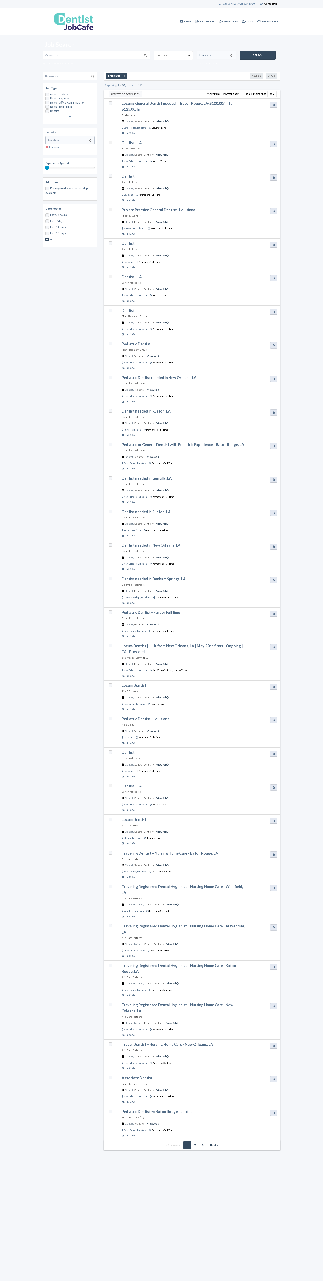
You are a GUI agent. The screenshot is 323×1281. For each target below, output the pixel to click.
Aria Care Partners (132, 858)
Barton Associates (131, 148)
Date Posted (53, 208)
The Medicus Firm (131, 215)
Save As (256, 76)
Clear (271, 76)
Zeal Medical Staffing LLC (135, 657)
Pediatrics (139, 356)
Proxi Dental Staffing (133, 1117)
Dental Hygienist (60, 98)
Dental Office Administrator (67, 102)
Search (258, 55)
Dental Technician (61, 107)
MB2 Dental (128, 724)
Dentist (54, 111)
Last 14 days (58, 227)
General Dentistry (144, 121)
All (51, 239)
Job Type (51, 88)
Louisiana (141, 128)
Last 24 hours (58, 215)
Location (51, 132)
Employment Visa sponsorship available (66, 190)
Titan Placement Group (134, 316)
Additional (52, 182)
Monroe (127, 838)
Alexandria (129, 950)
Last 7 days (57, 221)
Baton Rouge (130, 128)
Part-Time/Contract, (162, 670)
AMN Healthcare (131, 182)
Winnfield (129, 911)
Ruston (127, 429)
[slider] (47, 168)
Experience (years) (57, 163)
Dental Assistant (60, 94)
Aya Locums (128, 115)
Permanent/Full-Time (149, 195)
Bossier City (129, 704)
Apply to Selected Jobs (125, 94)
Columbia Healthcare (133, 383)
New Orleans (130, 161)
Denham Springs (132, 597)
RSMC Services (130, 691)
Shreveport (129, 228)
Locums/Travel (159, 128)
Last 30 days (58, 233)
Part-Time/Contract (162, 871)
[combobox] (173, 55)
